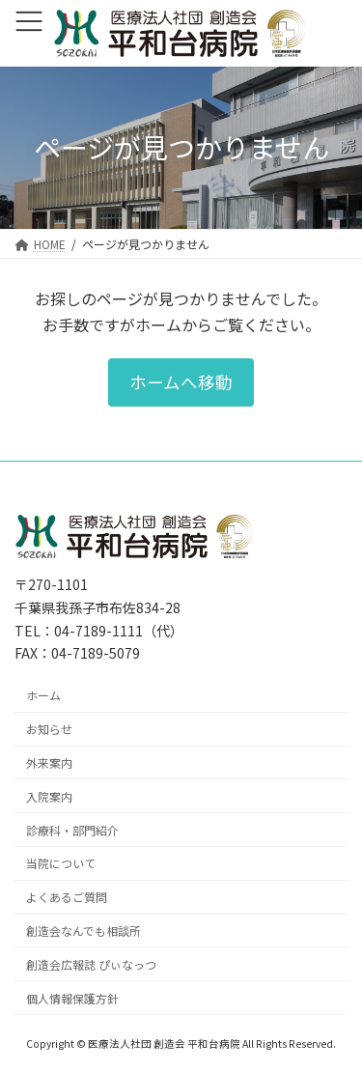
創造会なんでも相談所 (83, 930)
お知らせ (49, 728)
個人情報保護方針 (72, 997)
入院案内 (49, 795)
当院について (61, 863)
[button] (181, 382)
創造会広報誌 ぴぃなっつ (91, 963)
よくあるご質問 (66, 897)
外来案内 (49, 762)
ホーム (43, 695)
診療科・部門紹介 (72, 829)
